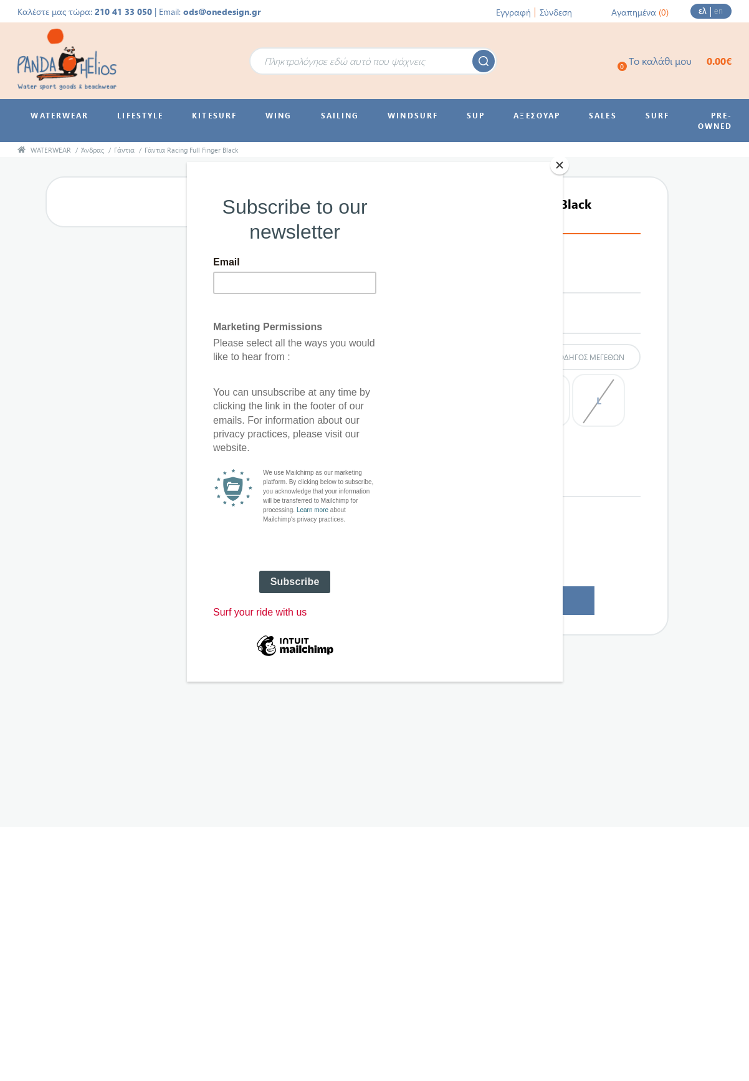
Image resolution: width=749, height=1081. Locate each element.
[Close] (559, 165)
